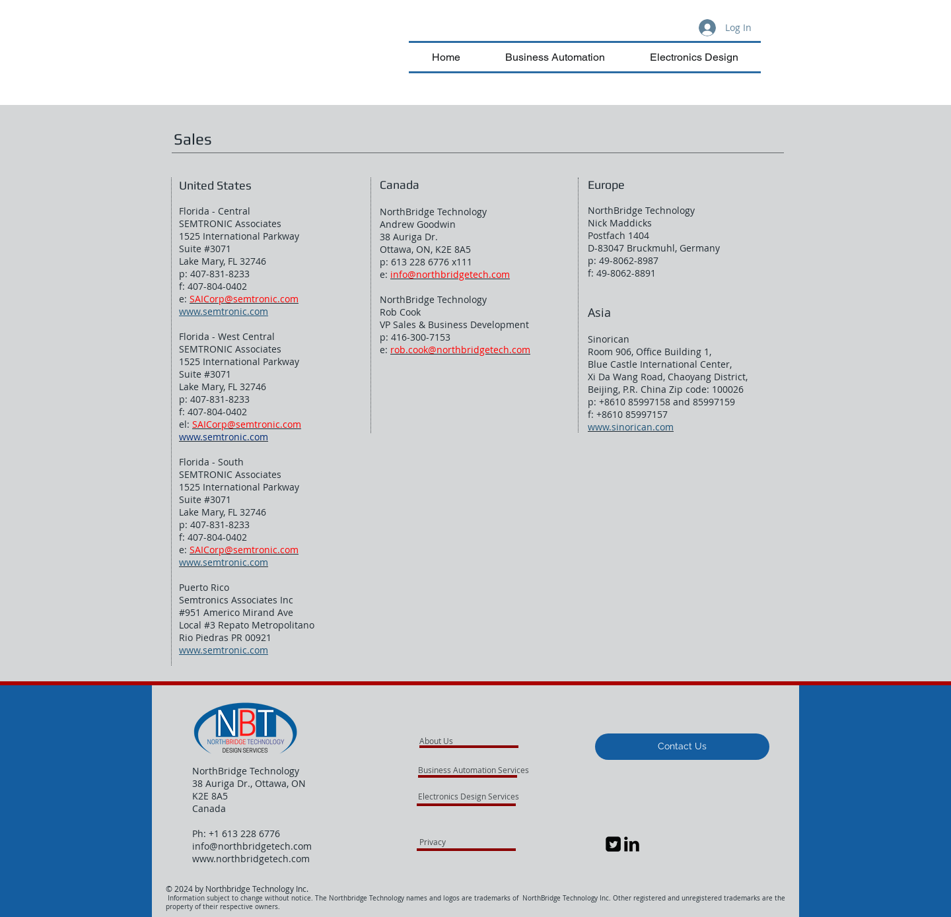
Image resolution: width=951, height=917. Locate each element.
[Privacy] (455, 842)
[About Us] (469, 741)
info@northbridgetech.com (252, 846)
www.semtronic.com (223, 311)
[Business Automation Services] (491, 770)
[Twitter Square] (613, 844)
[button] (682, 746)
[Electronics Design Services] (468, 796)
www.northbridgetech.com (251, 858)
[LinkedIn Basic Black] (631, 844)
